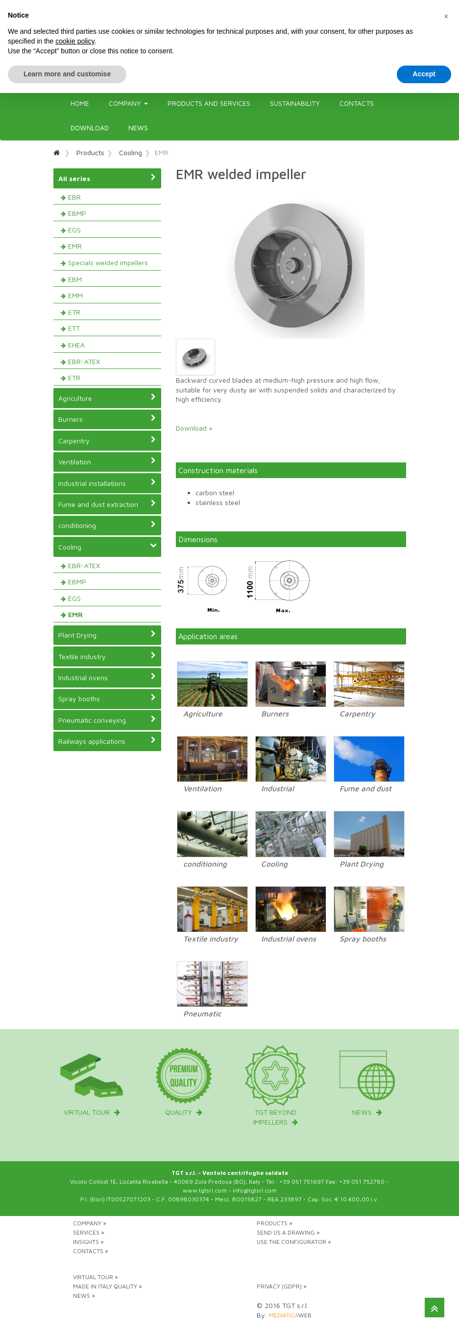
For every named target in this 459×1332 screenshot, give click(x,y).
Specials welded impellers (108, 262)
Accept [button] (423, 74)
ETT (74, 328)
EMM (75, 295)
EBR (74, 197)
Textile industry (107, 656)
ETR (74, 312)
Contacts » (90, 1251)
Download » (194, 428)
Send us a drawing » (288, 1232)
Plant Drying (107, 634)
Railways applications (107, 740)
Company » (89, 1223)
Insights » (88, 1241)
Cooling (130, 152)
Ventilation (107, 461)
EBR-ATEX (84, 361)
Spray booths (107, 698)
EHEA (76, 345)
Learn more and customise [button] (67, 74)
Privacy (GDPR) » (282, 1286)
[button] (446, 15)
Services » (88, 1232)
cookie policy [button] (74, 41)
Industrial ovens (107, 677)
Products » (274, 1223)
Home (80, 103)
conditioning (107, 525)
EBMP (77, 213)
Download (90, 127)
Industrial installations (107, 483)
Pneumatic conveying (107, 719)
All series (107, 178)
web (290, 1315)
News (138, 127)
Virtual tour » (95, 1277)
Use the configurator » (294, 1241)
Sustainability (295, 103)
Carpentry (107, 440)
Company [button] (128, 103)
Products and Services (209, 103)
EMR (75, 246)
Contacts (356, 103)
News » (84, 1295)
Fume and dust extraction (107, 504)
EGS (74, 230)
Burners (107, 418)
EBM (75, 279)
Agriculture (107, 397)
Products (90, 152)
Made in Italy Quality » (107, 1286)
